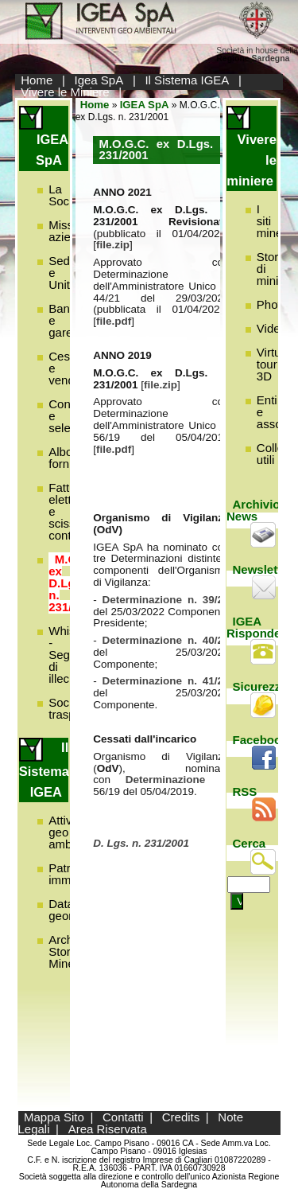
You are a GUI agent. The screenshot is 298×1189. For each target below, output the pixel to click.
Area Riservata (107, 1129)
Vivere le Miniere (65, 92)
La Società (68, 195)
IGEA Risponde (253, 627)
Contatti (123, 1117)
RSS (245, 791)
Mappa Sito (54, 1117)
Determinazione (173, 780)
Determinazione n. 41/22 (166, 681)
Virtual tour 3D (273, 364)
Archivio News (253, 510)
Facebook (260, 740)
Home (36, 80)
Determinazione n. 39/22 (166, 600)
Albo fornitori (68, 457)
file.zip (113, 245)
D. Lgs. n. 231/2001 (141, 843)
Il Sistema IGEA (187, 80)
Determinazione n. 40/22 (166, 640)
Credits (181, 1117)
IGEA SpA (144, 105)
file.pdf (113, 321)
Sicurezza (260, 686)
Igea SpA (99, 80)
